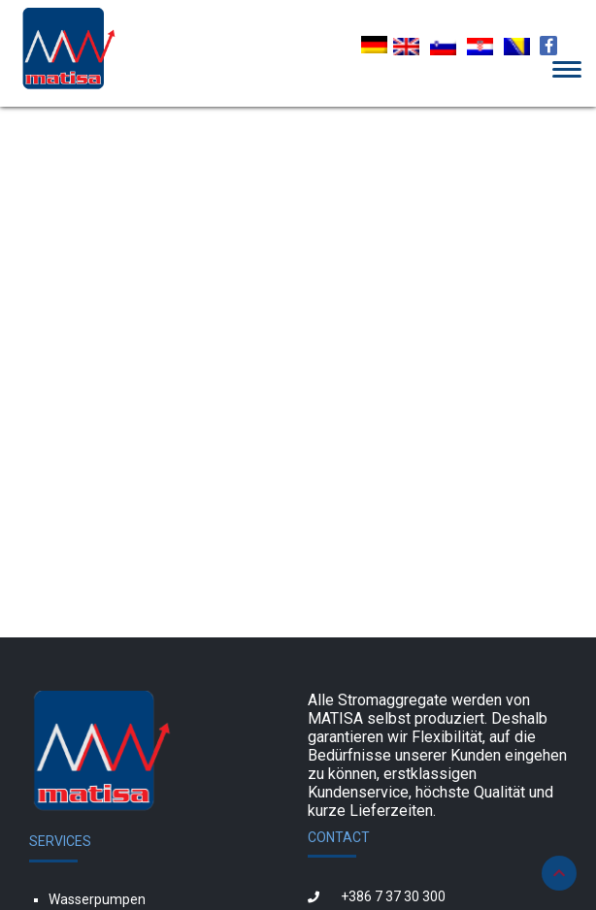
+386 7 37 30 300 (393, 896)
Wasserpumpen (97, 899)
